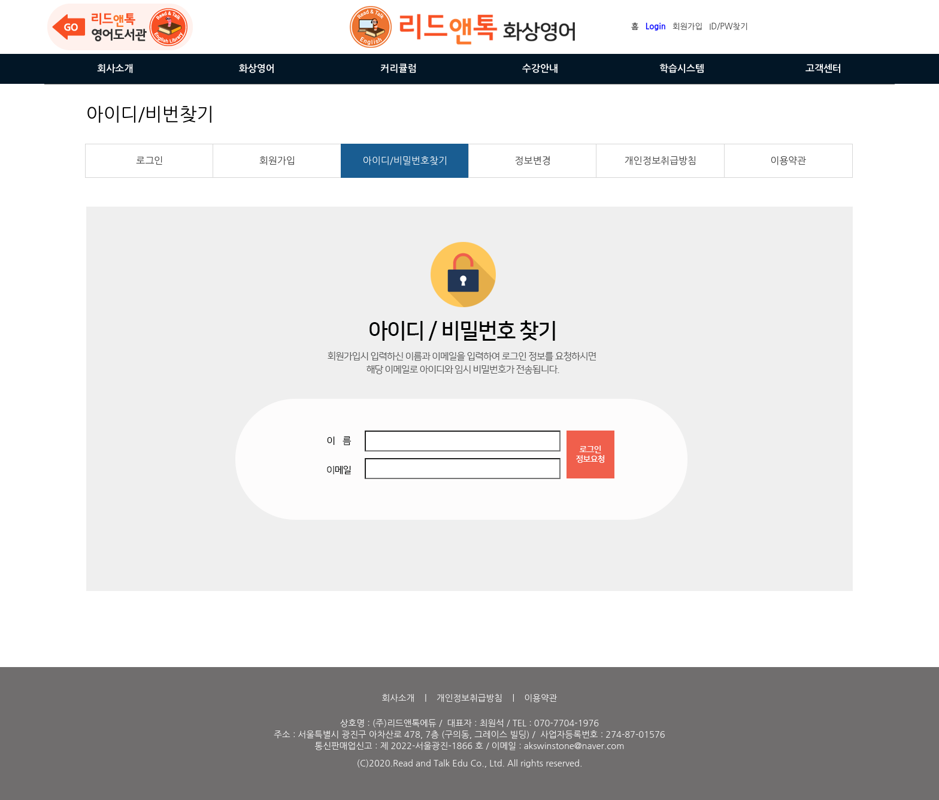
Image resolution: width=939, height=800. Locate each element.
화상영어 (257, 68)
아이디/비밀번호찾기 (405, 160)
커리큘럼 (398, 68)
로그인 (149, 160)
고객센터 (823, 68)
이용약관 (788, 160)
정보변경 (533, 160)
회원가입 (277, 160)
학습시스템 (681, 68)
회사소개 (115, 68)
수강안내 (540, 68)
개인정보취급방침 (660, 160)
